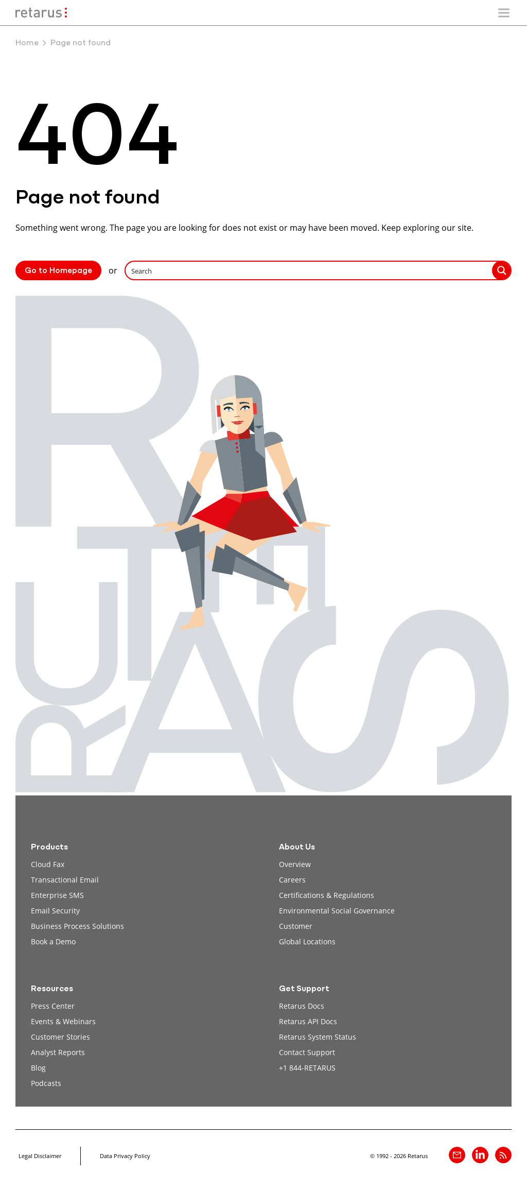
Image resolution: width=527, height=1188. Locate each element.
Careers (292, 880)
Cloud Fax (47, 864)
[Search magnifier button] (502, 270)
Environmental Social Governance (337, 910)
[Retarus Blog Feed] (503, 1155)
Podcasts (46, 1083)
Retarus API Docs (308, 1021)
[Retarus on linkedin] (480, 1155)
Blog (38, 1068)
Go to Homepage (58, 271)
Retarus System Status (317, 1037)
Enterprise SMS (57, 895)
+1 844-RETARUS (307, 1068)
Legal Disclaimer (40, 1156)
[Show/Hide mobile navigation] (504, 13)
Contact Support (307, 1052)
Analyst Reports (58, 1052)
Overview (295, 864)
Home (27, 43)
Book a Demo (53, 941)
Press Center (53, 1006)
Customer (295, 926)
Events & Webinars (63, 1021)
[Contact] (457, 1155)
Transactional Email (65, 880)
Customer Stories (60, 1037)
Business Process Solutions (77, 926)
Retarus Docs (301, 1006)
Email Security (55, 910)
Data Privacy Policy (125, 1156)
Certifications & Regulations (326, 895)
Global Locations (307, 941)
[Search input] (309, 270)
